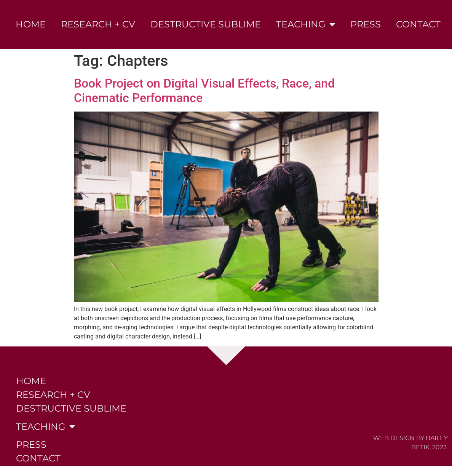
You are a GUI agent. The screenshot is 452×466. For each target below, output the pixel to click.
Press (365, 24)
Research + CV (98, 24)
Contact (418, 24)
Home (31, 24)
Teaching (305, 24)
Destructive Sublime (205, 24)
